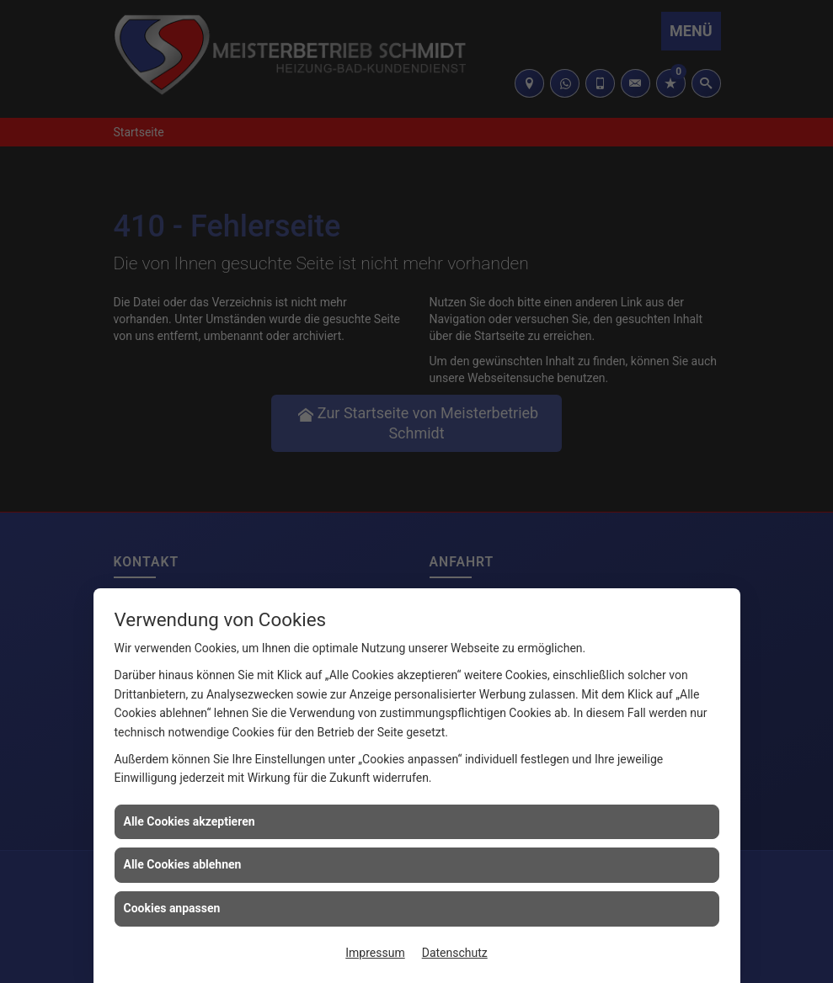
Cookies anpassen (172, 908)
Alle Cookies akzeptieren (189, 821)
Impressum (374, 952)
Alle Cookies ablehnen (183, 864)
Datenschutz (455, 952)
